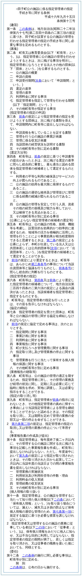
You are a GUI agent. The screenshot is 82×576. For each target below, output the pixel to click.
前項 (15, 260)
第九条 (23, 455)
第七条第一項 (62, 511)
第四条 (39, 280)
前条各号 (65, 268)
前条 (22, 116)
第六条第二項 (21, 424)
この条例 (25, 28)
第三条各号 (39, 264)
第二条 (51, 240)
